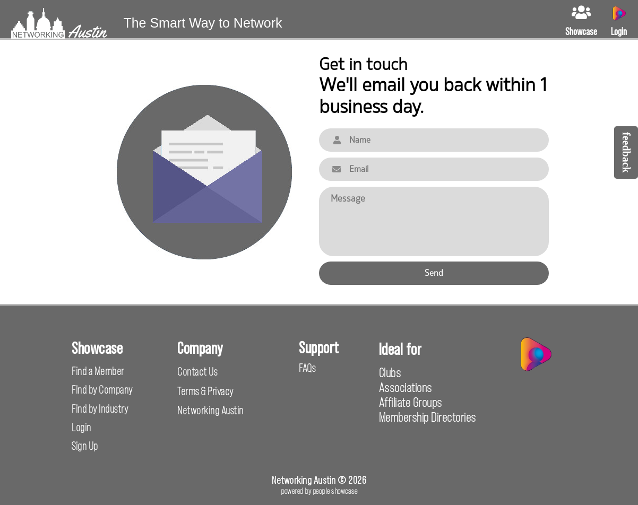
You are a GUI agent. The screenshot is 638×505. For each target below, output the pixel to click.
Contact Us (197, 371)
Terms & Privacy (205, 391)
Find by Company (102, 390)
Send (434, 273)
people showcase (335, 490)
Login (81, 427)
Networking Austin (210, 410)
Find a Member (98, 371)
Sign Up (85, 446)
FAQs (307, 368)
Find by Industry (100, 409)
